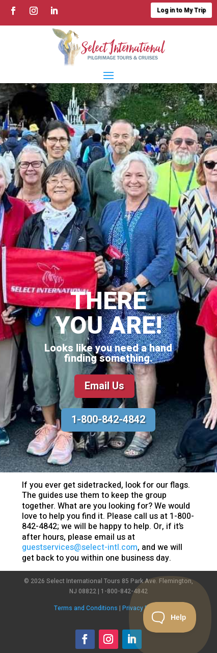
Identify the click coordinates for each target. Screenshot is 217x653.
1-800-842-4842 (108, 419)
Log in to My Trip (181, 10)
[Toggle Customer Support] (170, 617)
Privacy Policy (142, 608)
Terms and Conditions (86, 608)
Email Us (104, 386)
